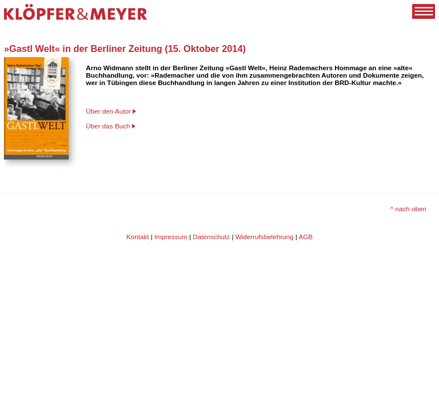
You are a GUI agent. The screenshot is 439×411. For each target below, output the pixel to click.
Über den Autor (108, 111)
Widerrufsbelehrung (265, 236)
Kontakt (137, 236)
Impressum (170, 236)
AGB (305, 236)
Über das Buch (108, 126)
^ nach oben (408, 208)
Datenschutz (211, 236)
